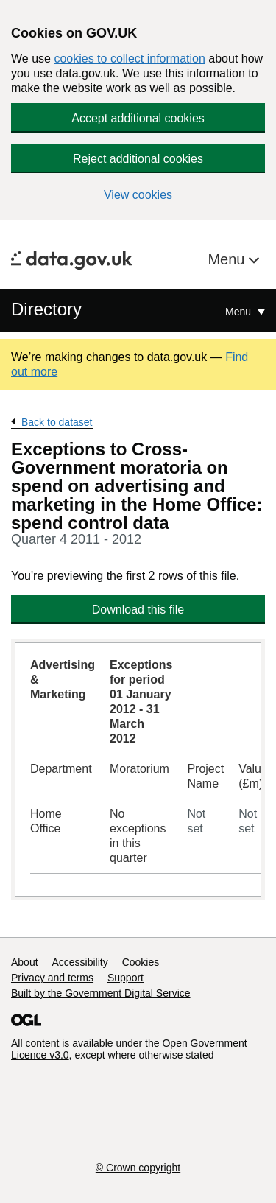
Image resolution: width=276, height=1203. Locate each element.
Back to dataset (57, 422)
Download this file (138, 609)
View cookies (138, 195)
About (24, 962)
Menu (228, 259)
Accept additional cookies (138, 118)
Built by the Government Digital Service (101, 993)
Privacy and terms (52, 977)
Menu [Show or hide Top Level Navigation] (239, 312)
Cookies (141, 962)
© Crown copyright (138, 1168)
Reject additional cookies (138, 158)
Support (125, 977)
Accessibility (79, 962)
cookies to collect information (129, 58)
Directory (46, 309)
